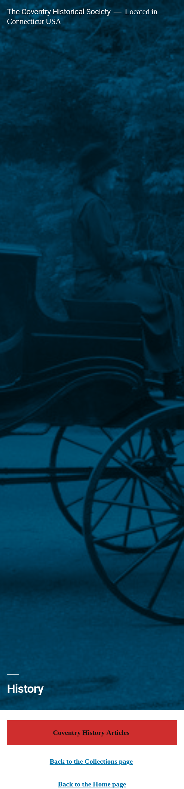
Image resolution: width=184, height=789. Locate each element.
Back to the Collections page (91, 761)
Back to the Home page (92, 784)
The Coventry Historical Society (59, 11)
